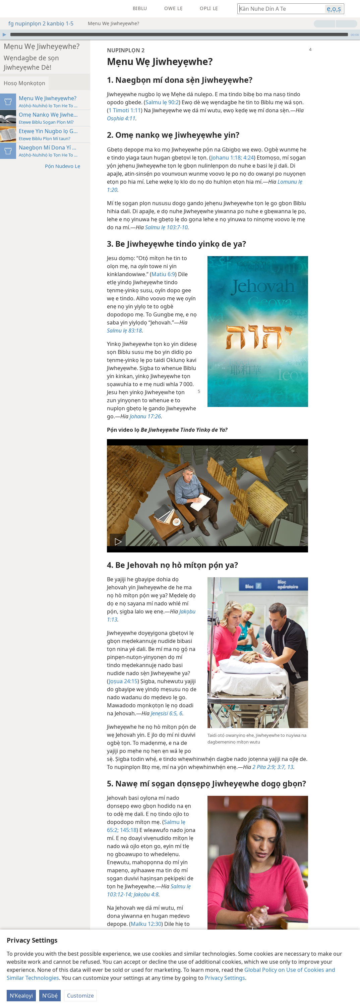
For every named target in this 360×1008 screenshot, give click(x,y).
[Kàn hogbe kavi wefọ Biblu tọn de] (277, 8)
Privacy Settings (225, 978)
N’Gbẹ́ (50, 995)
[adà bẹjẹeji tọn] (10, 8)
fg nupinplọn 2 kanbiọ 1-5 (37, 23)
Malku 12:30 (173, 913)
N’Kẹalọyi (21, 995)
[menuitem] (10, 8)
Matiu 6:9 (190, 264)
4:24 (275, 147)
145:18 (155, 820)
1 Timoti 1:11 (152, 100)
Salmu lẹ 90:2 (189, 92)
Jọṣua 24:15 (150, 671)
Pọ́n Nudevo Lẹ (93, 147)
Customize (80, 995)
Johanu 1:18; (253, 147)
